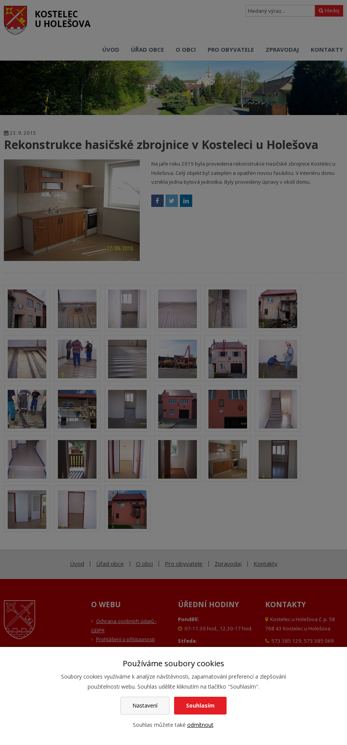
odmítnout (200, 724)
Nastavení (144, 705)
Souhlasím (200, 705)
